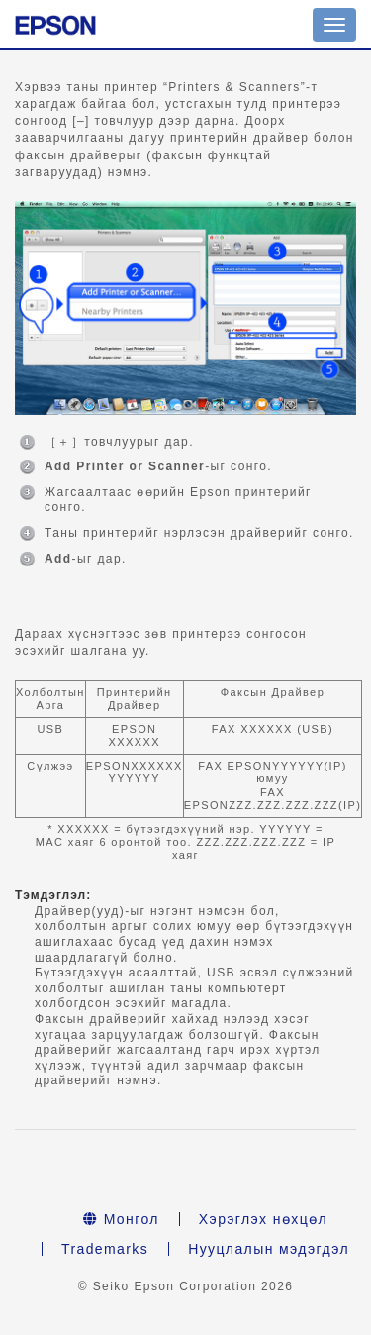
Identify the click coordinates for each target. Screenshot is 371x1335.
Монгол (121, 1219)
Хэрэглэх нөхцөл (263, 1219)
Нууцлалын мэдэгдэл (268, 1249)
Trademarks (104, 1249)
